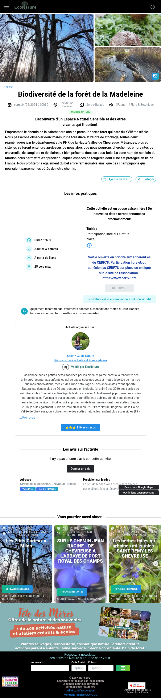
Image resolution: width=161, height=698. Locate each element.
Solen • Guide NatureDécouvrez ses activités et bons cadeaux (80, 358)
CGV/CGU (91, 694)
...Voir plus (27, 417)
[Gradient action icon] (155, 76)
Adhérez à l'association (80, 690)
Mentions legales (74, 694)
